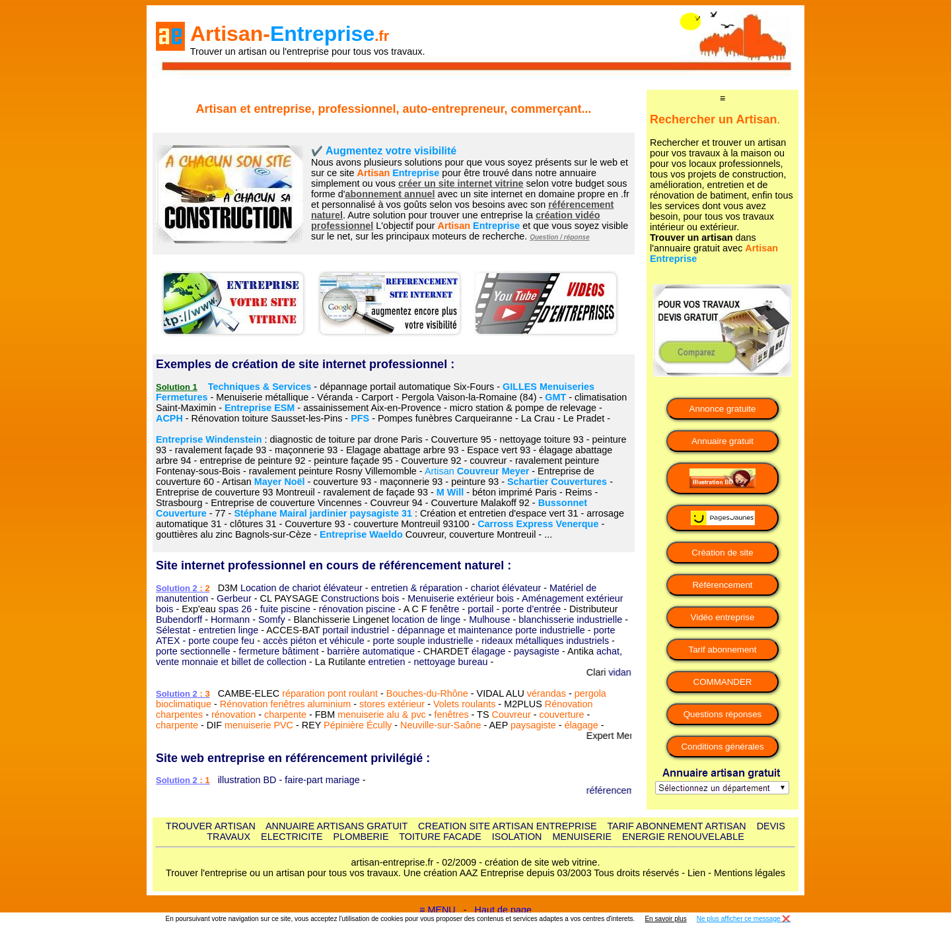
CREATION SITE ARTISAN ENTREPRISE (507, 826)
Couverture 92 (431, 460)
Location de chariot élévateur (301, 588)
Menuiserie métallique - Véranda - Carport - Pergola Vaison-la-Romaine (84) (376, 397)
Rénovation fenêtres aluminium (285, 704)
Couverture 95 (461, 439)
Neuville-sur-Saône (440, 725)
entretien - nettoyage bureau (428, 661)
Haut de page (503, 910)
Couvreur (511, 714)
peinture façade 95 (353, 460)
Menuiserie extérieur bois (460, 598)
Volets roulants (464, 704)
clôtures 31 (253, 524)
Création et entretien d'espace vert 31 (499, 513)
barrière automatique (371, 651)
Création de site (722, 553)
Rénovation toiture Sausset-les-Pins (267, 418)
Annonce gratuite (722, 409)
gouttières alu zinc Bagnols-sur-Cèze (233, 534)
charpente (285, 714)
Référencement (722, 585)
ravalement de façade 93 (376, 492)
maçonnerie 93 (306, 450)
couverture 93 (342, 481)
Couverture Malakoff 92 (480, 502)
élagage (488, 651)
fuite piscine (285, 609)
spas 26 (235, 609)
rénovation (233, 714)
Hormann (230, 619)
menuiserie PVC (259, 725)
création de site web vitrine (541, 862)
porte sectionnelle (193, 651)
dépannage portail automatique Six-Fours (407, 386)
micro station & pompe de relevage (523, 407)
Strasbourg (179, 502)
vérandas (546, 693)
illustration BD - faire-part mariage (289, 780)
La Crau (538, 418)
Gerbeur (234, 598)
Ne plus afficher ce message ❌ (744, 918)
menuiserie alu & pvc (381, 714)
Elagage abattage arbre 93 (402, 450)
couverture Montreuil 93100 (411, 524)
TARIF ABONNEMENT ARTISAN (676, 826)
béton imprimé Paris (514, 492)
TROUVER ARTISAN (211, 826)
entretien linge (228, 630)
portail (480, 609)
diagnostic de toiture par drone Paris (346, 439)
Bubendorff (179, 619)
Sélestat (173, 630)
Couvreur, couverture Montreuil (470, 534)
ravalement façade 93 (220, 450)
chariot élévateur (506, 588)
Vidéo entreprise (723, 617)
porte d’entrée (531, 609)
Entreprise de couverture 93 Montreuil (235, 492)
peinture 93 (475, 481)
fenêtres (452, 714)
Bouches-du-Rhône (427, 693)
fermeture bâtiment (279, 651)
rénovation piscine (357, 609)
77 (220, 513)
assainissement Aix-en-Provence (372, 407)
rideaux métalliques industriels (545, 640)
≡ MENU (437, 910)
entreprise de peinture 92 (252, 460)
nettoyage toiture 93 (542, 439)
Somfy (271, 619)
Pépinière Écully (358, 725)
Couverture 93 (315, 524)
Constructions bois (360, 598)
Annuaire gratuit (722, 441)
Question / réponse (560, 237)
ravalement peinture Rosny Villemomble (333, 471)
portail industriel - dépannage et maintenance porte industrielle (453, 630)
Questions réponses (723, 714)
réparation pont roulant (330, 693)
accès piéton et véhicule (314, 640)
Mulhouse (489, 619)
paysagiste (536, 651)
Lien (696, 873)
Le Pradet (583, 418)
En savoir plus (665, 918)
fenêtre (445, 609)
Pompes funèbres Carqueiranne (445, 418)
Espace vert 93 (498, 450)
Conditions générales (722, 746)
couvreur (488, 460)
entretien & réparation (416, 588)
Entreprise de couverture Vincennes (286, 502)
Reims (578, 492)
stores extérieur (392, 704)
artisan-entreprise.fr (392, 862)
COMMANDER (722, 682)
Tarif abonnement (723, 649)
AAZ (469, 873)
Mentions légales (749, 873)
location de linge (426, 619)
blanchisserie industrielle (570, 619)
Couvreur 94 (396, 502)
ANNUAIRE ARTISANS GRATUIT (336, 826)
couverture (561, 714)
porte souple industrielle (423, 640)
